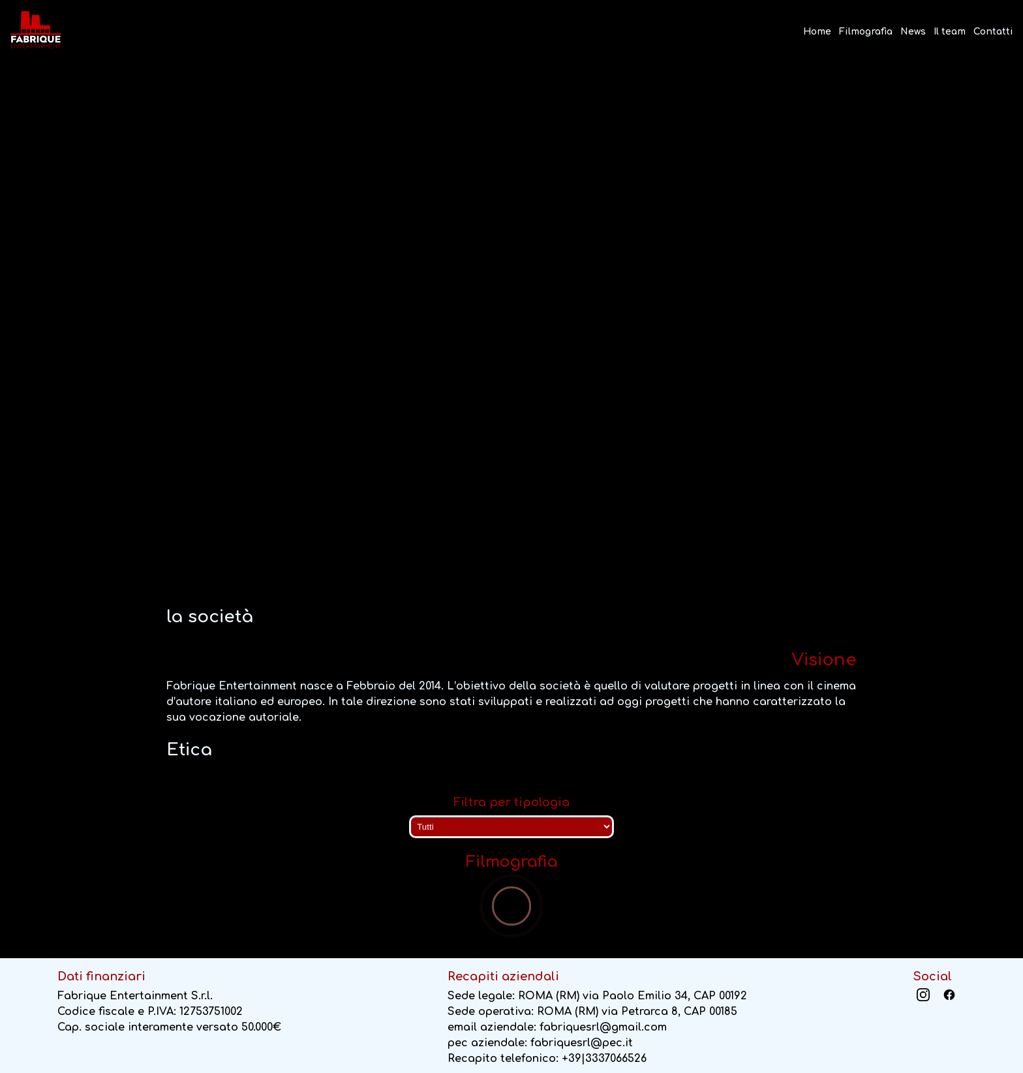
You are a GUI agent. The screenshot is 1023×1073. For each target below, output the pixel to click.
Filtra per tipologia (511, 802)
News (913, 32)
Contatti (993, 32)
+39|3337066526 (604, 1059)
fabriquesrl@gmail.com (603, 1027)
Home (817, 32)
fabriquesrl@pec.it (581, 1043)
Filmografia (866, 32)
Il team (950, 32)
